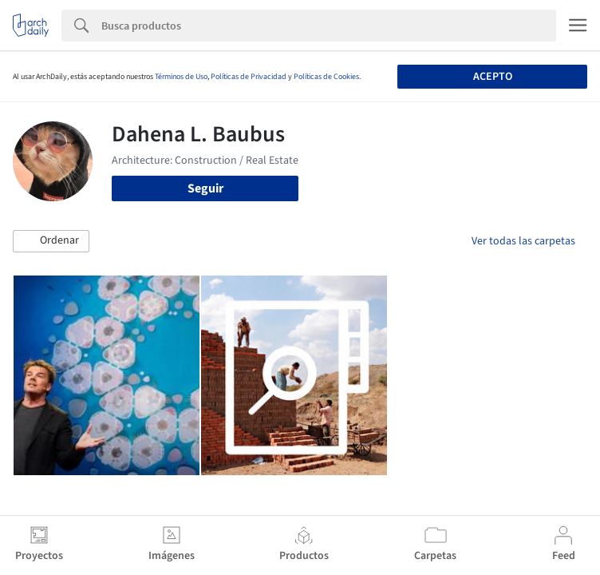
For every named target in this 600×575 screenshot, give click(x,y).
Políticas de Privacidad (248, 76)
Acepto (492, 77)
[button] (51, 241)
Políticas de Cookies (326, 76)
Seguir (205, 188)
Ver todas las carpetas (523, 241)
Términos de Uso (181, 76)
